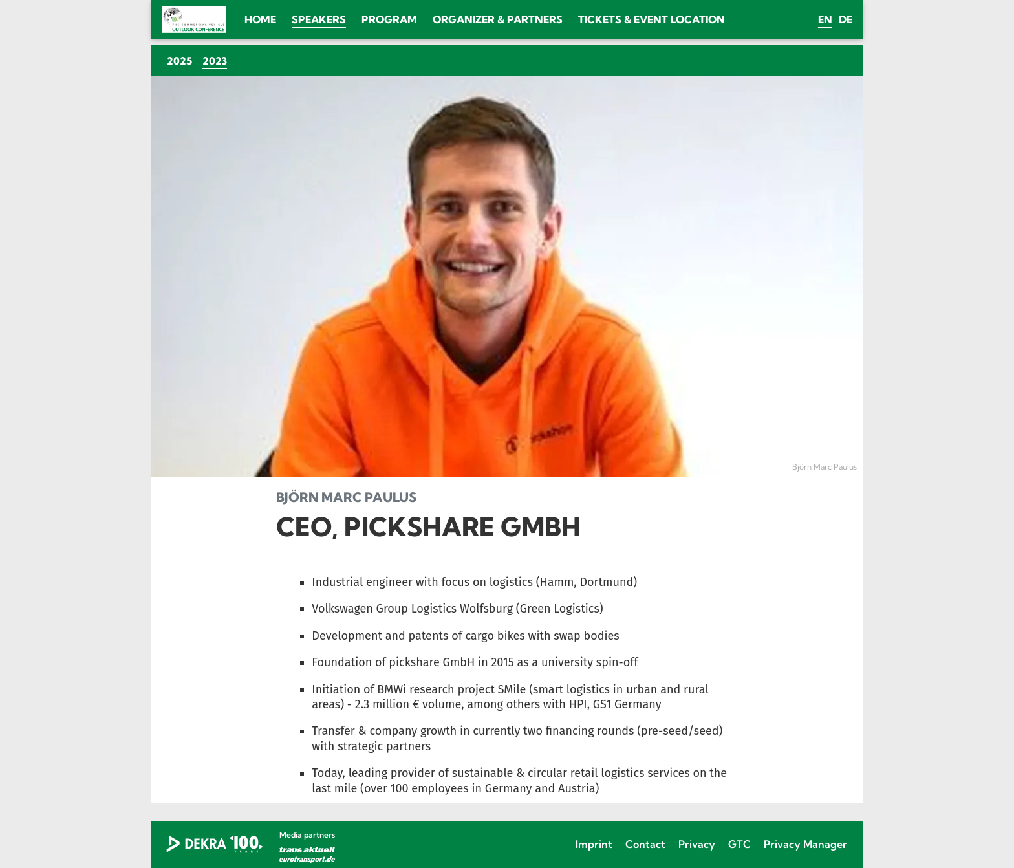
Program (389, 19)
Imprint (594, 844)
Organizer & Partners (498, 19)
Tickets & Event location (651, 19)
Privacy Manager (805, 844)
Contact (645, 844)
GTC (739, 844)
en (825, 19)
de (845, 19)
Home (260, 19)
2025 (179, 60)
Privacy (696, 844)
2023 (217, 60)
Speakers (319, 19)
